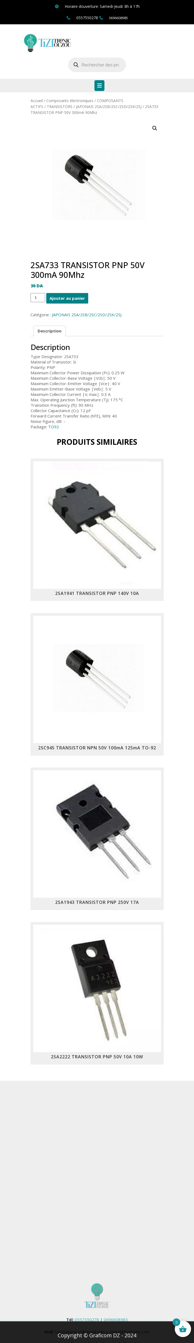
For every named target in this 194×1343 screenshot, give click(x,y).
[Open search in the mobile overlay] (97, 65)
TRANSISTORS (60, 106)
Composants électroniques (69, 100)
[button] (155, 128)
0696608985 (118, 17)
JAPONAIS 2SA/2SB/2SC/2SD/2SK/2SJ (109, 106)
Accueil (37, 100)
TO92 (53, 426)
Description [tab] (49, 331)
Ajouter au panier (67, 298)
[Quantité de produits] (38, 297)
